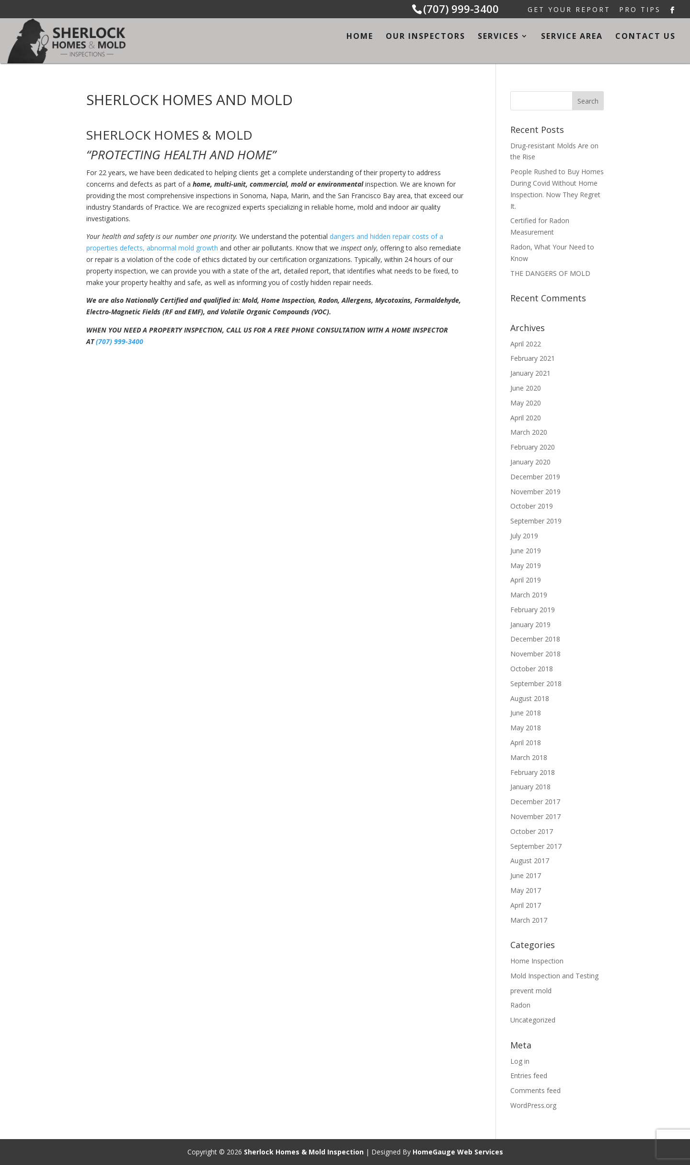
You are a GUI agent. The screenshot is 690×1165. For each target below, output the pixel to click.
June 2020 (525, 387)
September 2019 (536, 520)
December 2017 (535, 801)
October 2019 (531, 506)
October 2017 (531, 831)
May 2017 (525, 890)
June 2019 (525, 550)
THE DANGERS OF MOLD (550, 273)
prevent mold (531, 990)
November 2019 (535, 491)
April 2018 (525, 742)
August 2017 (529, 860)
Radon (520, 1005)
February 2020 (532, 447)
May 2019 (525, 565)
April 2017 (525, 905)
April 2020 (525, 417)
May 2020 (525, 402)
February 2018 (532, 772)
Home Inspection (537, 960)
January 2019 (530, 624)
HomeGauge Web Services (458, 1151)
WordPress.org (533, 1105)
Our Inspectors (425, 37)
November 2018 (535, 653)
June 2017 (525, 875)
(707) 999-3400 (461, 8)
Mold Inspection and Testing (554, 975)
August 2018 (529, 698)
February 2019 (532, 609)
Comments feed (535, 1090)
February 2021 (532, 358)
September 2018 (536, 683)
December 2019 (535, 476)
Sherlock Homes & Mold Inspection (304, 1151)
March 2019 (528, 594)
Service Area (572, 37)
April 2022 (525, 343)
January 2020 (530, 461)
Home (359, 37)
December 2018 (535, 638)
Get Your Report (569, 10)
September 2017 (536, 846)
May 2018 (525, 727)
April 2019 (525, 579)
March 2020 (528, 432)
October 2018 (531, 668)
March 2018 (528, 757)
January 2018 (530, 786)
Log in (519, 1061)
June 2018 (525, 712)
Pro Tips (640, 10)
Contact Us (645, 37)
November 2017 (535, 816)
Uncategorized (532, 1019)
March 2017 (528, 920)
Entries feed (528, 1075)
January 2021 (530, 373)
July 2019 (524, 535)
